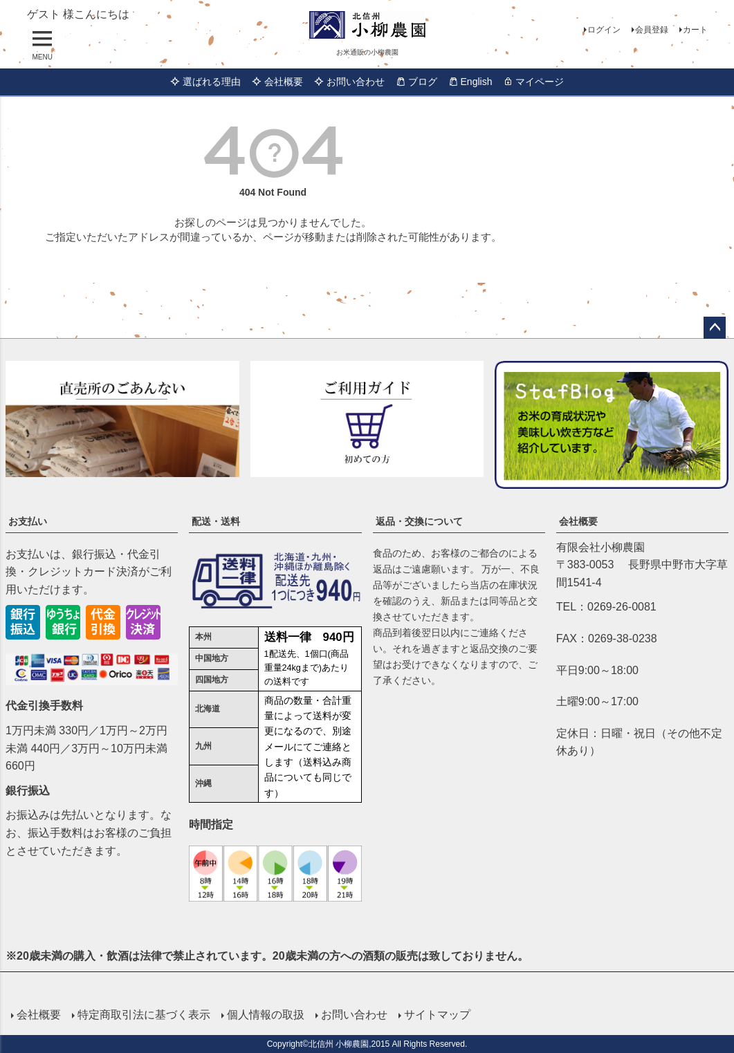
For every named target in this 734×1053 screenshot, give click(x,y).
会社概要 (277, 81)
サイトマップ (437, 1014)
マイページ (533, 81)
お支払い (27, 521)
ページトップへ (715, 328)
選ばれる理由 (205, 81)
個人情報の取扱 (265, 1014)
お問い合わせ (349, 81)
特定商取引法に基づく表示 (143, 1014)
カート (695, 30)
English (470, 81)
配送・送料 (216, 521)
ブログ (416, 81)
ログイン (604, 30)
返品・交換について (419, 521)
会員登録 (651, 30)
